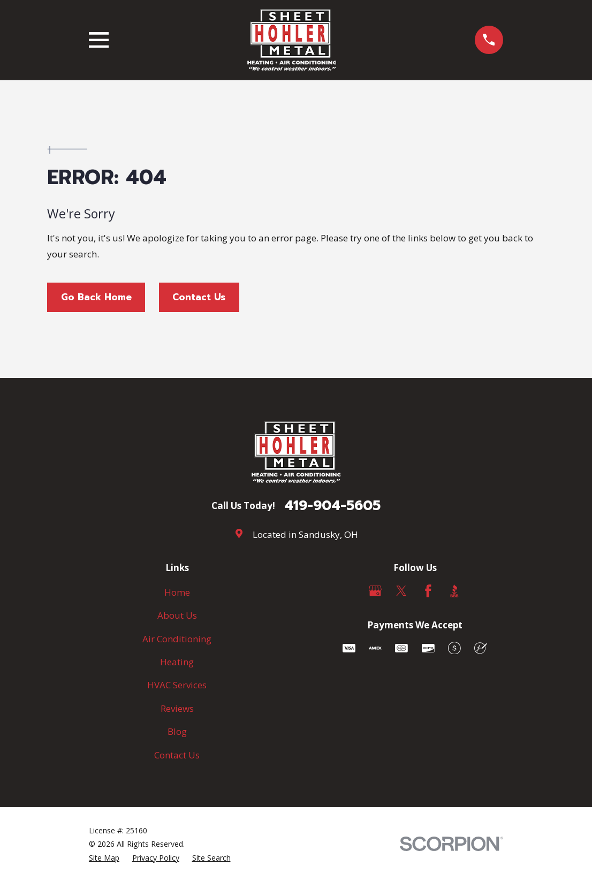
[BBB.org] (454, 590)
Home (177, 592)
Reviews (177, 708)
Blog (177, 731)
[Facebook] (428, 590)
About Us (177, 615)
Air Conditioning (176, 639)
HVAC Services (177, 685)
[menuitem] (104, 858)
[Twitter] (401, 590)
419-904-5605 (332, 506)
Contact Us (198, 297)
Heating (177, 662)
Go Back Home (96, 297)
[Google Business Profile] (375, 590)
